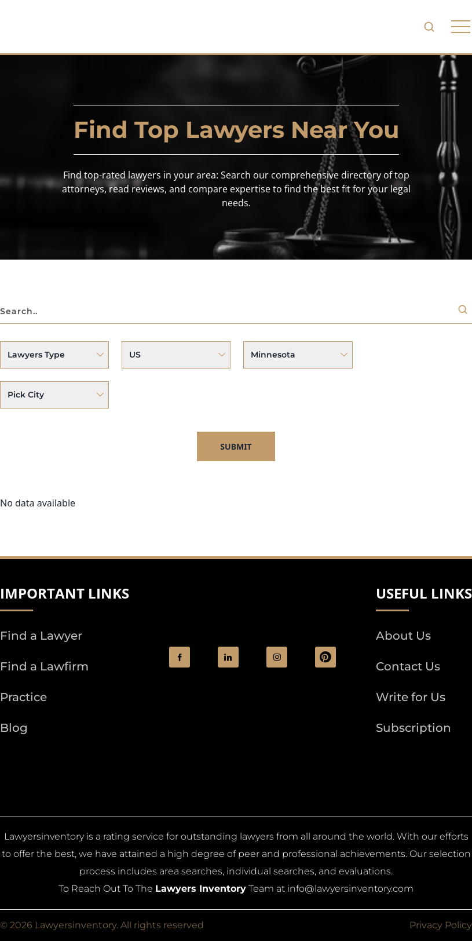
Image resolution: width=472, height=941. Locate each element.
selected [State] (297, 355)
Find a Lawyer (41, 636)
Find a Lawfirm (44, 666)
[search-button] (429, 26)
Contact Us (408, 666)
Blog (14, 728)
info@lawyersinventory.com (350, 888)
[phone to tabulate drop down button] (460, 27)
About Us (403, 636)
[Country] (176, 355)
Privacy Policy (440, 925)
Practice (23, 697)
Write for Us (410, 697)
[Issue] (54, 355)
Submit (235, 446)
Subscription (413, 728)
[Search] (465, 312)
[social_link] (179, 657)
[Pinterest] (325, 657)
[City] (54, 395)
